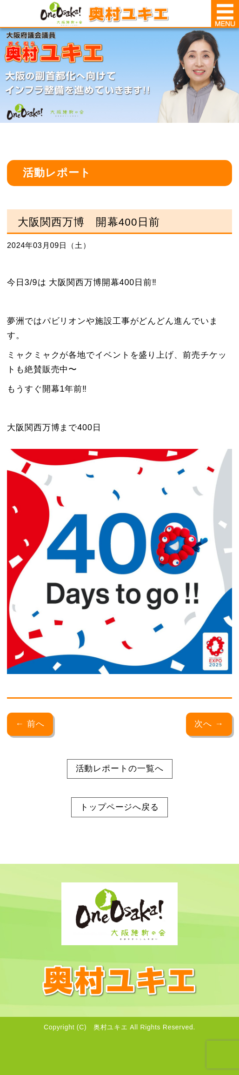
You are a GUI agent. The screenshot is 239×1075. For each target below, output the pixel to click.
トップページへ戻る (119, 807)
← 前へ (30, 723)
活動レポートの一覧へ (120, 768)
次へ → (209, 723)
